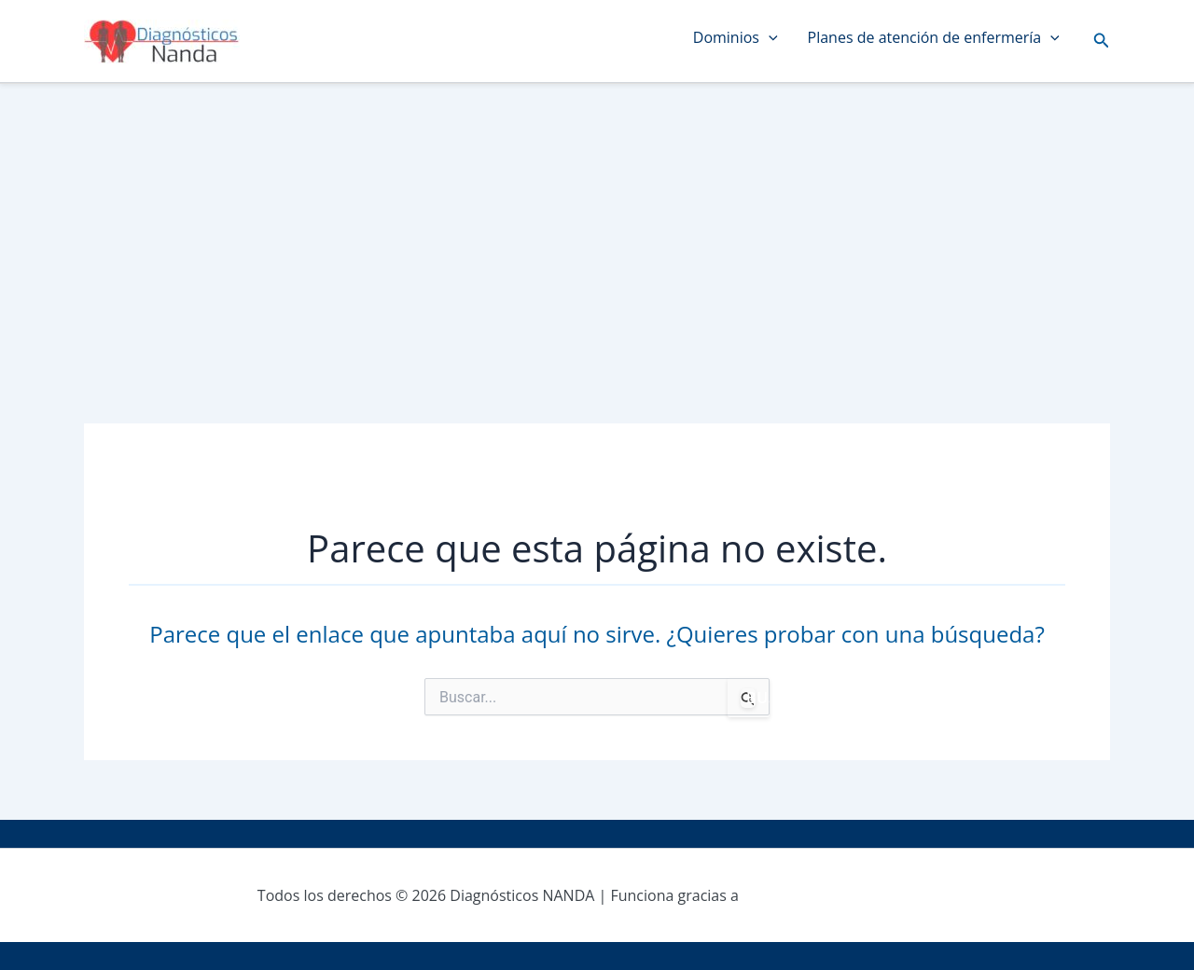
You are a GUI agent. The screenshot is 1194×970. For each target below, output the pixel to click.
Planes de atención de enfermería (934, 37)
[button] (1101, 41)
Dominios (735, 37)
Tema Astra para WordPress (840, 895)
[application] (768, 37)
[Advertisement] (597, 223)
